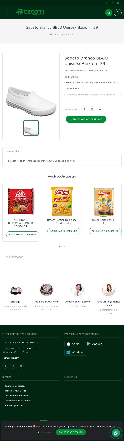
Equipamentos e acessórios (104, 82)
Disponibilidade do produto (18, 400)
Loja (61, 34)
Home (53, 34)
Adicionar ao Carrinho (22, 234)
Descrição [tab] (12, 151)
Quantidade (73, 88)
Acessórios (82, 82)
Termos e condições (15, 385)
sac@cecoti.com (10, 357)
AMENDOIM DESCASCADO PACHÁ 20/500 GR (20, 223)
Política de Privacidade (17, 395)
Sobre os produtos (14, 405)
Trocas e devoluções (15, 390)
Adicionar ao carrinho (86, 119)
